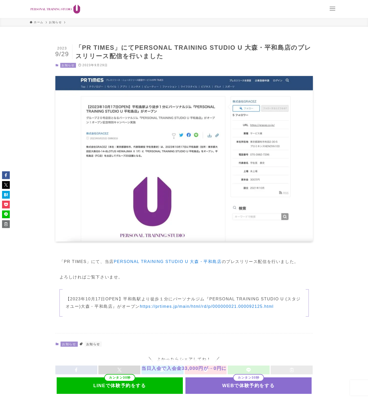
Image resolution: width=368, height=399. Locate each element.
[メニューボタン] (332, 9)
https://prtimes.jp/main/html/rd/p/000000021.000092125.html (207, 306)
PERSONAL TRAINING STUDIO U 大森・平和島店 (168, 261)
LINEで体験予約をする (119, 385)
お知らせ (68, 65)
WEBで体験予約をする (248, 385)
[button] (6, 175)
